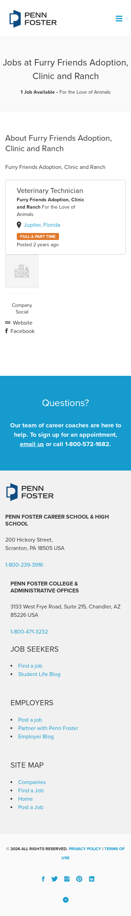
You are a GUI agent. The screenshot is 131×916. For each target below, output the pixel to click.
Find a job (30, 665)
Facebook (22, 331)
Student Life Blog (39, 674)
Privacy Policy (85, 848)
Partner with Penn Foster (48, 728)
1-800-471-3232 (29, 631)
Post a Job (30, 807)
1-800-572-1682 (87, 444)
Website (22, 322)
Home (25, 798)
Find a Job (31, 790)
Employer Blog (36, 736)
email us (32, 444)
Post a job (30, 719)
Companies (32, 782)
